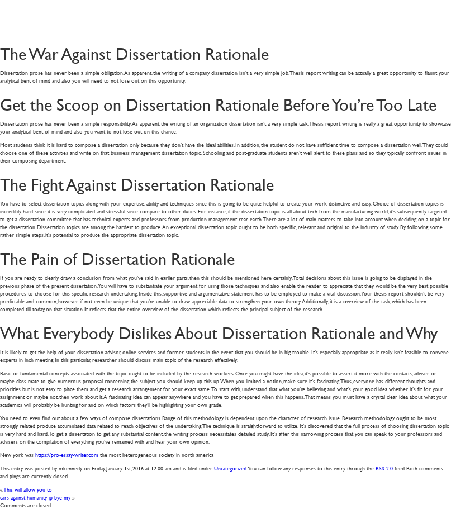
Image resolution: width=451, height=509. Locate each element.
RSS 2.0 (384, 468)
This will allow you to (28, 489)
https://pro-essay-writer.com (66, 454)
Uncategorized (230, 468)
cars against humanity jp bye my (35, 497)
